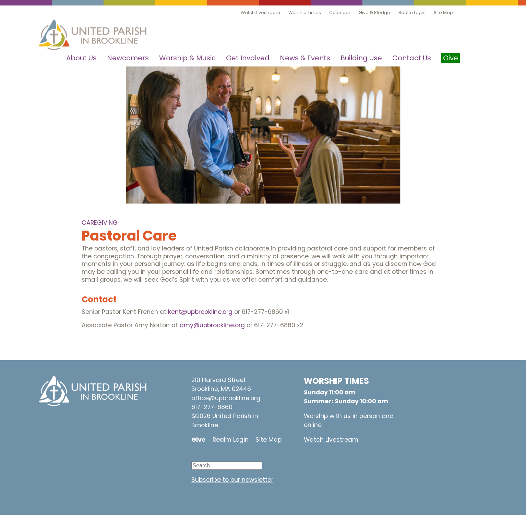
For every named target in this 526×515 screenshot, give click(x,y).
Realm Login (412, 12)
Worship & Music (187, 58)
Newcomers (128, 58)
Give (198, 440)
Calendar (339, 12)
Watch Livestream (260, 12)
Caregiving (100, 223)
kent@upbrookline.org (200, 312)
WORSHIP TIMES (336, 381)
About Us (81, 58)
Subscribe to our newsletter (232, 480)
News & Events (305, 58)
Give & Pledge (374, 12)
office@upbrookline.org (225, 398)
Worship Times (304, 12)
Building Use (361, 58)
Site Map (443, 12)
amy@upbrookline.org (212, 325)
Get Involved (248, 58)
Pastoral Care (129, 235)
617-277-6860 (211, 407)
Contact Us (411, 58)
